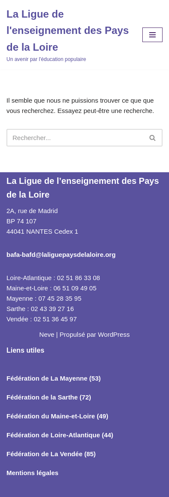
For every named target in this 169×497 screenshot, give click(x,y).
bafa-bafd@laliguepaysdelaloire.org (61, 254)
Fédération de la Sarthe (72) (48, 397)
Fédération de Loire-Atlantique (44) (59, 435)
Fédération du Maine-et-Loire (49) (57, 416)
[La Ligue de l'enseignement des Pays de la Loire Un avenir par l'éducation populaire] (67, 35)
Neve (46, 334)
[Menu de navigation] (152, 34)
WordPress (114, 334)
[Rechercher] (74, 137)
